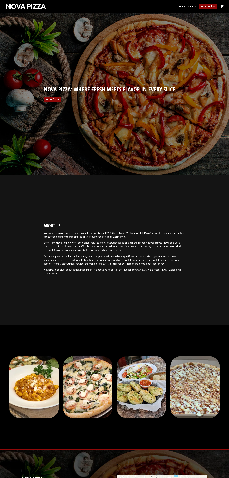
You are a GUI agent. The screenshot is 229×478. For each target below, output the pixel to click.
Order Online (208, 6)
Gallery (192, 6)
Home (182, 6)
